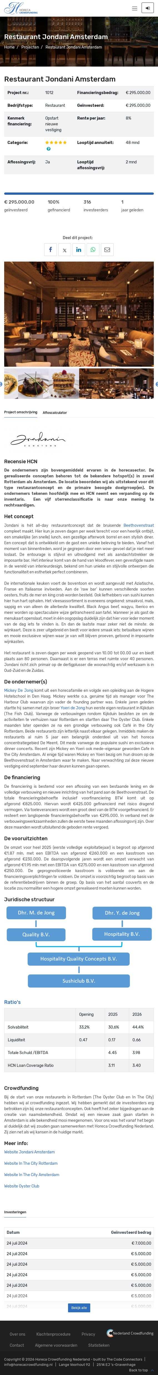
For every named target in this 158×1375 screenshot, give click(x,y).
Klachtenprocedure (53, 1334)
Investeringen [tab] (15, 1212)
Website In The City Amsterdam (32, 1175)
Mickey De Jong (18, 690)
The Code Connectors (124, 1359)
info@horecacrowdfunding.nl (28, 1365)
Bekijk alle (79, 1308)
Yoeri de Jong (73, 708)
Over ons (17, 1334)
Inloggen (148, 7)
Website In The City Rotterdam (30, 1163)
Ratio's (12, 1002)
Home (9, 47)
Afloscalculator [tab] (55, 413)
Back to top (141, 1371)
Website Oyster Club (22, 1186)
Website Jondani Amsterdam (29, 1152)
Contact (17, 1345)
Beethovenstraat (139, 525)
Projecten (30, 47)
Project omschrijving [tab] (20, 412)
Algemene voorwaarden (56, 1345)
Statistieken (98, 1345)
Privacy (88, 1334)
